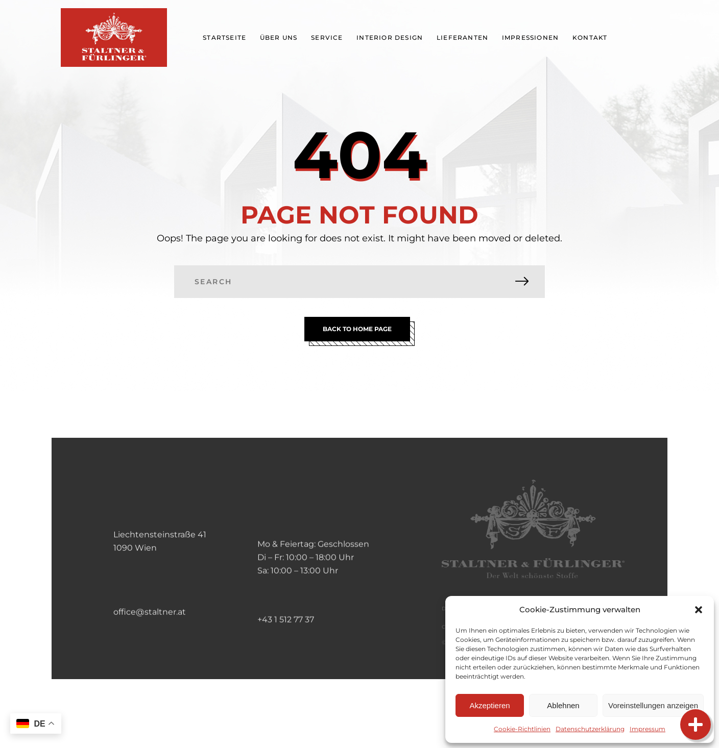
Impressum (647, 729)
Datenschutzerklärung (590, 729)
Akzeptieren (489, 705)
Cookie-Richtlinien (522, 729)
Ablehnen (563, 705)
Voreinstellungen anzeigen (653, 705)
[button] (698, 610)
